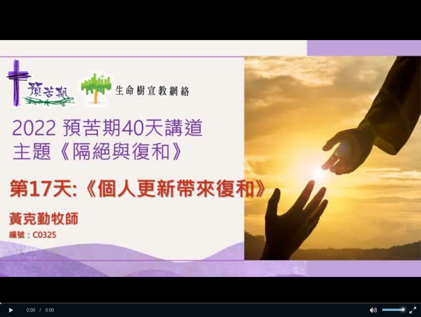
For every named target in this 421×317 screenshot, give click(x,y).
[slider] (210, 303)
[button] (11, 310)
